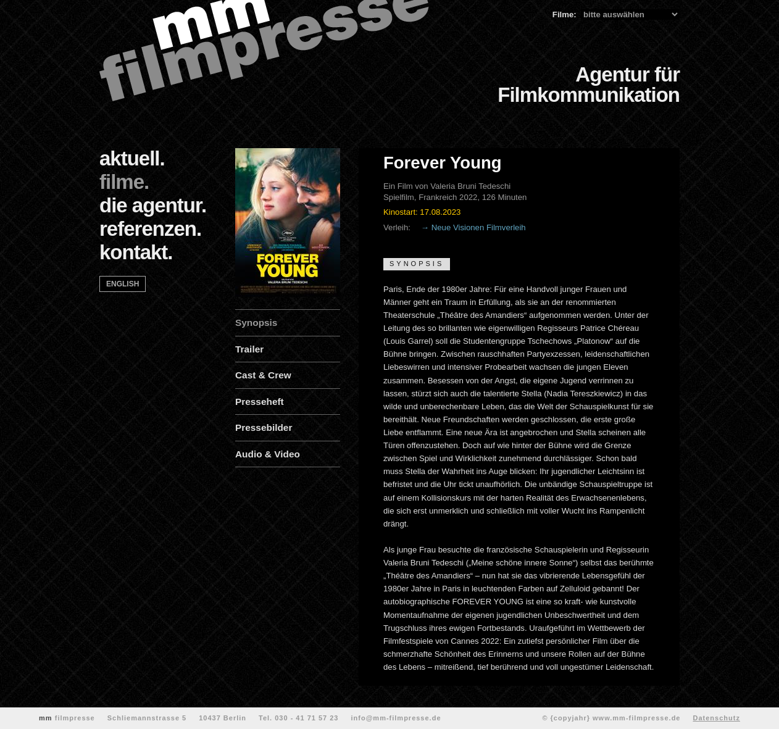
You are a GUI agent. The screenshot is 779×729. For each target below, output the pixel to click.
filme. (124, 181)
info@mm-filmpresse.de (396, 718)
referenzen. (150, 228)
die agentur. (152, 205)
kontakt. (136, 252)
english (122, 284)
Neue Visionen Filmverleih (478, 227)
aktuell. (132, 158)
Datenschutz (716, 718)
